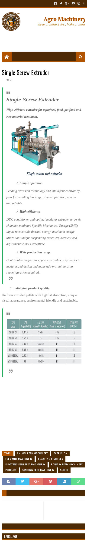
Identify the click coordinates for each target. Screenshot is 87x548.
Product (10, 470)
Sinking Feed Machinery (38, 470)
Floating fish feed (50, 459)
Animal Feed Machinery (32, 453)
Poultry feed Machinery (67, 464)
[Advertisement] (44, 40)
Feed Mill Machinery (18, 459)
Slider (64, 470)
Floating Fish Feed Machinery (25, 464)
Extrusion (60, 453)
